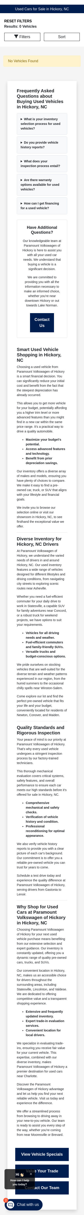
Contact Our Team (42, 1188)
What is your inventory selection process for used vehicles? (40, 123)
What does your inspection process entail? (40, 163)
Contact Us (42, 322)
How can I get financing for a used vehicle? (40, 206)
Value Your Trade (42, 1171)
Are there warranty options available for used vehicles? (40, 184)
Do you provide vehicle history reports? (39, 145)
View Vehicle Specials (42, 1154)
